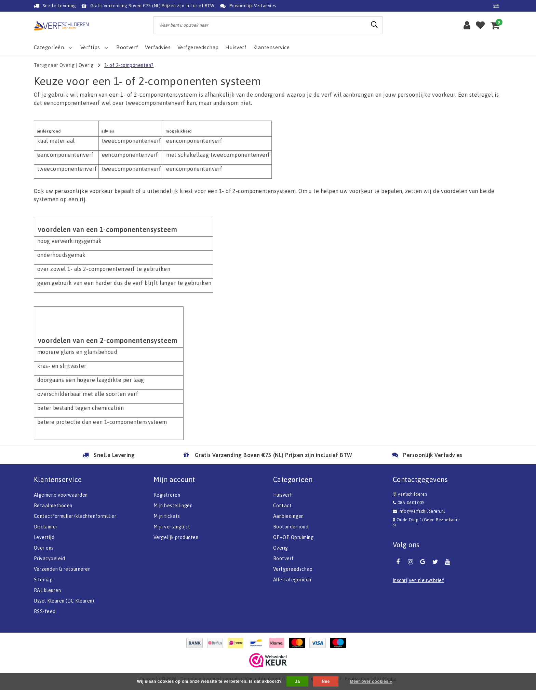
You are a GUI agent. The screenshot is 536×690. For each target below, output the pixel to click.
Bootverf (283, 558)
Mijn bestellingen (172, 505)
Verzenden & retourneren (62, 569)
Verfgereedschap (292, 569)
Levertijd (44, 537)
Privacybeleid (49, 558)
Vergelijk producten (175, 537)
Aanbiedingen (288, 516)
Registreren (166, 495)
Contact (282, 505)
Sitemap (43, 579)
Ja (297, 681)
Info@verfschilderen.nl (419, 511)
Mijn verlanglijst (171, 526)
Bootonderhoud (290, 526)
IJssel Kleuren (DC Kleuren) (64, 601)
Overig (86, 65)
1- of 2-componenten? (129, 65)
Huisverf (282, 495)
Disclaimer (46, 526)
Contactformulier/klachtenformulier (75, 516)
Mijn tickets (166, 516)
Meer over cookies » (371, 681)
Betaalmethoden (53, 505)
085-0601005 (409, 502)
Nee (326, 681)
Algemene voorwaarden (61, 495)
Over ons (44, 548)
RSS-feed (45, 611)
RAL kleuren (47, 590)
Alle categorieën (292, 579)
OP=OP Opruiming (293, 537)
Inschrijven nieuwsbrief (418, 580)
